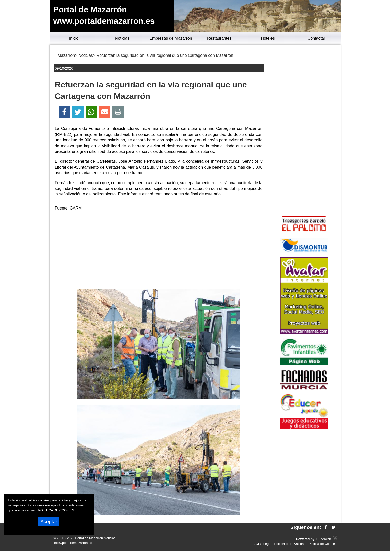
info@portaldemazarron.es (73, 543)
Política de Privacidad (290, 544)
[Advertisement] (159, 251)
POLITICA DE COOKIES (56, 510)
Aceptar (48, 521)
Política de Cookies (323, 544)
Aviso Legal (262, 544)
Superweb (323, 539)
